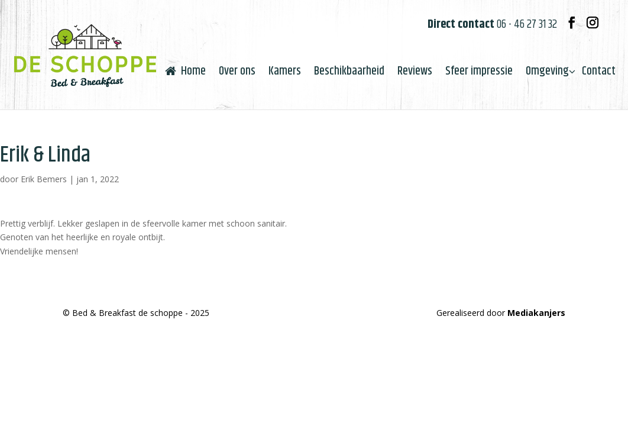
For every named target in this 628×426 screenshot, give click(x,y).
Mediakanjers (536, 312)
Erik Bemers (44, 179)
